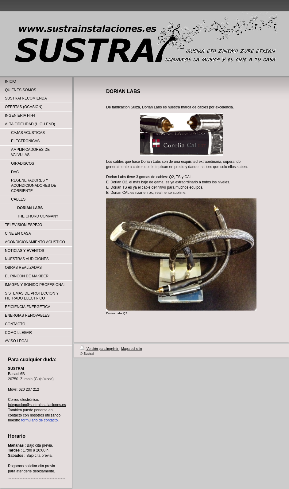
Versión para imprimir (99, 348)
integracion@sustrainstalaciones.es (37, 405)
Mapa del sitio (131, 348)
